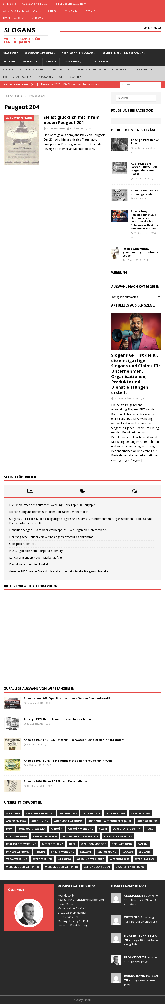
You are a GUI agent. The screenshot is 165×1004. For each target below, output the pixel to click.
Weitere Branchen (70, 76)
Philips (40, 851)
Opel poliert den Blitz (23, 544)
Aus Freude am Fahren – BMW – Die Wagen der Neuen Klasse (144, 169)
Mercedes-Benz (52, 844)
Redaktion (76, 128)
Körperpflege (121, 69)
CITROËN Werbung (80, 828)
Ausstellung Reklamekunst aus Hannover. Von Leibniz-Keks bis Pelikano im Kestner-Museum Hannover (145, 219)
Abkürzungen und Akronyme (21, 10)
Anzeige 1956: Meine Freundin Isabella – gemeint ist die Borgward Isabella (58, 571)
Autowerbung (147, 821)
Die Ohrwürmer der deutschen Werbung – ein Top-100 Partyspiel (52, 505)
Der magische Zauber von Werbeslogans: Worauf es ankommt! (51, 537)
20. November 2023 (126, 398)
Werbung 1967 (119, 859)
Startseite (9, 3)
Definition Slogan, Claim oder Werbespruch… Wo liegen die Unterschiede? (58, 530)
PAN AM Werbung (18, 851)
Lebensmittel (144, 69)
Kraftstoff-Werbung (21, 844)
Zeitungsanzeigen (97, 867)
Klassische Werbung (34, 3)
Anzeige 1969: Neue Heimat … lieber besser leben (57, 719)
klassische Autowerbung (80, 836)
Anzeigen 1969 (140, 813)
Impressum (70, 10)
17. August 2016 (35, 702)
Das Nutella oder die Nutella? (28, 564)
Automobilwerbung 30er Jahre (110, 821)
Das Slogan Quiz (13, 18)
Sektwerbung (107, 851)
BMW (9, 828)
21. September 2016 (145, 233)
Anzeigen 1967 (115, 813)
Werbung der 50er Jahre (22, 867)
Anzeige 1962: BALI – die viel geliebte (144, 192)
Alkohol (8, 69)
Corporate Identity (127, 828)
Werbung (64, 859)
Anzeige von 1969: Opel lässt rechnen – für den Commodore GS (67, 698)
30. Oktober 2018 (36, 785)
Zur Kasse (38, 18)
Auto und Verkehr (31, 69)
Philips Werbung (62, 851)
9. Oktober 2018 (35, 765)
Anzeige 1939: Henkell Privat (145, 141)
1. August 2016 (56, 128)
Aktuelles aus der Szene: (133, 305)
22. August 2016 (35, 723)
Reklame (86, 851)
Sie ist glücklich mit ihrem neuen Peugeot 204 (71, 119)
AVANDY (90, 10)
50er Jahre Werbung (40, 813)
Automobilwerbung (68, 821)
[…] (95, 149)
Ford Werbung (16, 836)
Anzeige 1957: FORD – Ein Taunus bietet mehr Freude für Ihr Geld (68, 760)
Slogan (127, 851)
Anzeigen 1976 (16, 821)
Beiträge (52, 10)
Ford (149, 828)
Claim (103, 828)
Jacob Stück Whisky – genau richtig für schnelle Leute (141, 252)
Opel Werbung (122, 844)
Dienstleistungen (61, 69)
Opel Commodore (93, 844)
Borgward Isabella (31, 828)
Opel (72, 844)
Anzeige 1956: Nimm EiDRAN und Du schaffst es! (56, 781)
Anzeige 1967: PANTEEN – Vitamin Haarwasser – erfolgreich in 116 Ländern (74, 740)
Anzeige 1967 (68, 813)
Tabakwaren (45, 76)
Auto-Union (39, 821)
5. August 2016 (141, 198)
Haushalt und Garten (92, 69)
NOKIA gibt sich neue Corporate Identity (36, 551)
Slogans (145, 851)
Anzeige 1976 (91, 813)
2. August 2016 (34, 744)
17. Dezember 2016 (144, 147)
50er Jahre (13, 813)
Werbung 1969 (144, 859)
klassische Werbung (118, 836)
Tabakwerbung (16, 859)
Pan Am (142, 844)
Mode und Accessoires (17, 76)
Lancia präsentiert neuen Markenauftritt (35, 557)
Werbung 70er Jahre (90, 859)
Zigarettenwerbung (130, 867)
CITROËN (56, 828)
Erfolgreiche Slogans (69, 3)
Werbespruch (42, 859)
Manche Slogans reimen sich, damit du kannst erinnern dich (48, 512)
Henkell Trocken (45, 836)
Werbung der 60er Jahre (61, 867)
